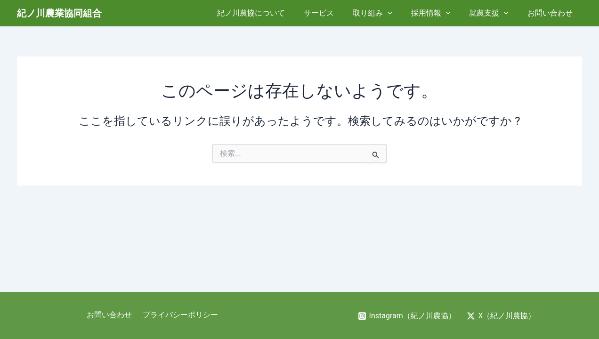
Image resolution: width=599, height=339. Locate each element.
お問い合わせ (552, 12)
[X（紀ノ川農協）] (501, 316)
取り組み (385, 13)
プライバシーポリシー (179, 315)
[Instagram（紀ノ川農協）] (407, 316)
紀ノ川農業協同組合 (59, 13)
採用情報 (440, 13)
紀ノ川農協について (272, 12)
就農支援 (494, 13)
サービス (336, 12)
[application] (400, 13)
